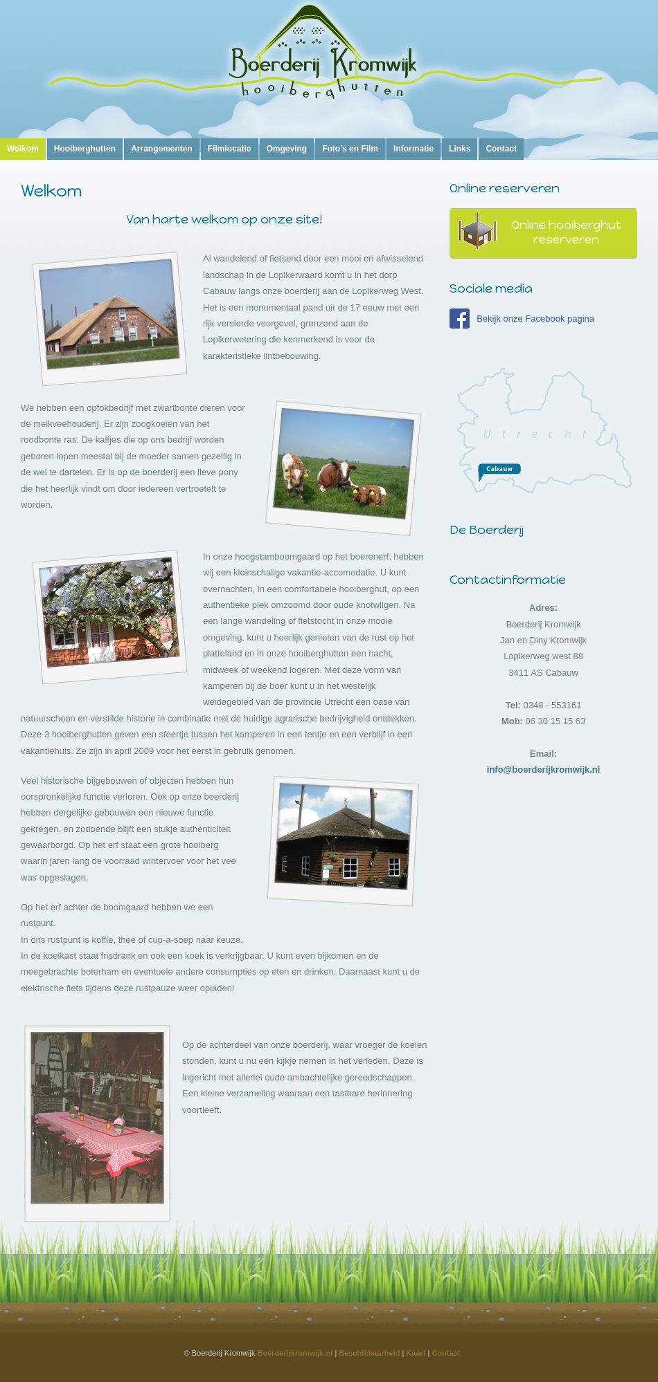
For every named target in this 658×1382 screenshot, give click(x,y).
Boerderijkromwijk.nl (295, 1353)
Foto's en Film (350, 149)
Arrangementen (162, 149)
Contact (501, 149)
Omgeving (287, 149)
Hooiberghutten (85, 149)
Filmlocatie (229, 149)
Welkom (23, 149)
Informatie (413, 149)
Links (459, 149)
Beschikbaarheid (369, 1353)
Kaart (415, 1353)
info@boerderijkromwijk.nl (544, 769)
